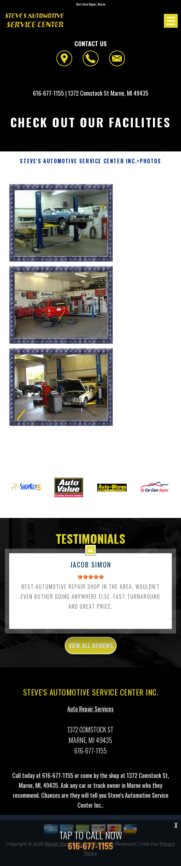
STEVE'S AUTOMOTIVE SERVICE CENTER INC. (78, 161)
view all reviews (91, 649)
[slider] (90, 581)
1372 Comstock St (88, 93)
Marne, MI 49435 (129, 93)
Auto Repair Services (90, 713)
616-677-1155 (48, 93)
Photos (150, 161)
